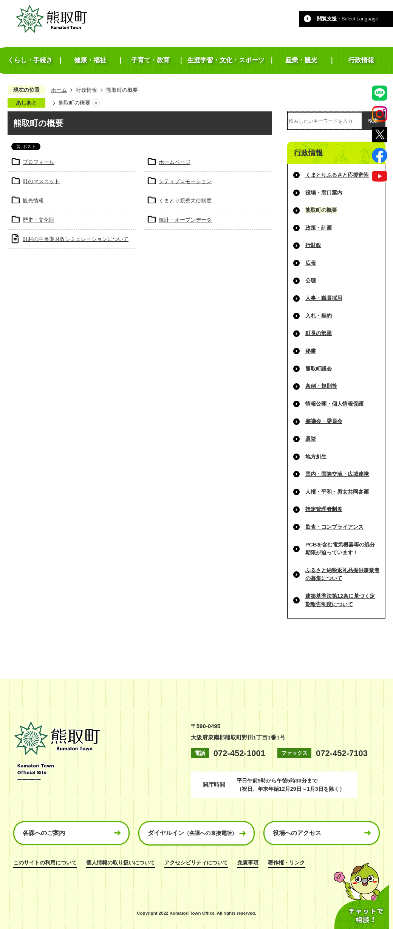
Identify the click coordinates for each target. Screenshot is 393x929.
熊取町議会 (318, 369)
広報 (310, 263)
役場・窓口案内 (323, 193)
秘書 (310, 351)
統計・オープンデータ (185, 220)
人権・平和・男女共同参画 (337, 492)
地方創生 (315, 457)
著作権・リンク (286, 863)
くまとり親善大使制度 (185, 201)
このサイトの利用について (45, 863)
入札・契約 (318, 316)
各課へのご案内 (44, 833)
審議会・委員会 (323, 421)
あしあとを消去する (96, 103)
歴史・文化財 (38, 220)
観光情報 (33, 201)
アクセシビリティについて (196, 863)
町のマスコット (41, 181)
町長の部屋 (318, 333)
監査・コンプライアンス (334, 527)
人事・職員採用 (323, 298)
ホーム (59, 90)
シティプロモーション (185, 181)
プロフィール (38, 162)
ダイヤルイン (192, 833)
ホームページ (174, 162)
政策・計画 (318, 228)
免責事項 (247, 863)
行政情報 (86, 90)
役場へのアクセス (297, 833)
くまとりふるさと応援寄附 (337, 175)
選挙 (310, 439)
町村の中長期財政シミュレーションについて (75, 239)
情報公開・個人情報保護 (334, 404)
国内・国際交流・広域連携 (337, 474)
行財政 (313, 245)
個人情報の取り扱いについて (120, 863)
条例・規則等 (321, 386)
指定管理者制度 (323, 509)
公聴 (310, 281)
